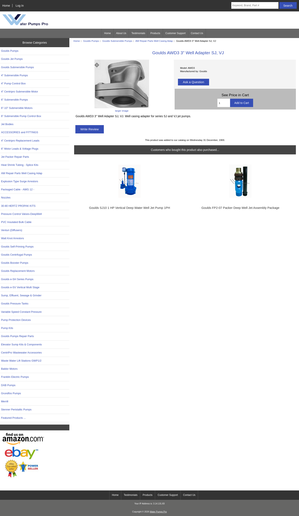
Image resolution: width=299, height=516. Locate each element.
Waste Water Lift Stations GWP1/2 (21, 360)
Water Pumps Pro (158, 512)
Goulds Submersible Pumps (117, 40)
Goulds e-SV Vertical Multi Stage (20, 287)
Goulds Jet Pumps (12, 58)
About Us (121, 33)
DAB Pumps (8, 385)
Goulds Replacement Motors (18, 270)
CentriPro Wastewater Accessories (21, 352)
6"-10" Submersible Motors (17, 108)
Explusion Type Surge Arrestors (19, 181)
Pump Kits (7, 328)
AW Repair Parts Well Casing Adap (154, 40)
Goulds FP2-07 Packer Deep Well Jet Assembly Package (240, 207)
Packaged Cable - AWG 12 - (17, 189)
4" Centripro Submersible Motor (19, 91)
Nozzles (5, 197)
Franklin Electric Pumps (15, 376)
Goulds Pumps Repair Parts (17, 336)
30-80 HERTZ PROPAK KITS (18, 205)
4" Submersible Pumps (14, 75)
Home (6, 5)
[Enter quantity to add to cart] (223, 103)
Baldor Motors (9, 368)
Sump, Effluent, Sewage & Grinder (21, 295)
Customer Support (175, 33)
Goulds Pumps (91, 40)
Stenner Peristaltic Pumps (16, 409)
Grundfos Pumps (11, 393)
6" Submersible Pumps (14, 99)
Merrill (4, 401)
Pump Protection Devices (16, 319)
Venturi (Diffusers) (11, 230)
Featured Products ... (13, 417)
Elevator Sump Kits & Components (21, 344)
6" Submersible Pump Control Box (21, 116)
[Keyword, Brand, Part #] (254, 5)
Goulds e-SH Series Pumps (17, 279)
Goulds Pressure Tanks (14, 303)
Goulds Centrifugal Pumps (16, 254)
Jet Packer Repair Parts (15, 156)
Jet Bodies (7, 124)
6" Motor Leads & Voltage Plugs (19, 148)
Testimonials (138, 33)
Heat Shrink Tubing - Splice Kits (19, 164)
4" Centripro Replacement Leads (20, 140)
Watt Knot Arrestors (12, 238)
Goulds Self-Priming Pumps (17, 246)
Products (155, 33)
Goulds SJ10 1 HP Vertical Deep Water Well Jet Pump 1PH (129, 207)
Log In (20, 5)
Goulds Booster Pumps (14, 262)
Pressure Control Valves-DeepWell (21, 214)
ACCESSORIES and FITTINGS (19, 132)
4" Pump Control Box (13, 83)
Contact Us (197, 33)
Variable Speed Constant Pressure (21, 311)
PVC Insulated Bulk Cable (16, 222)
